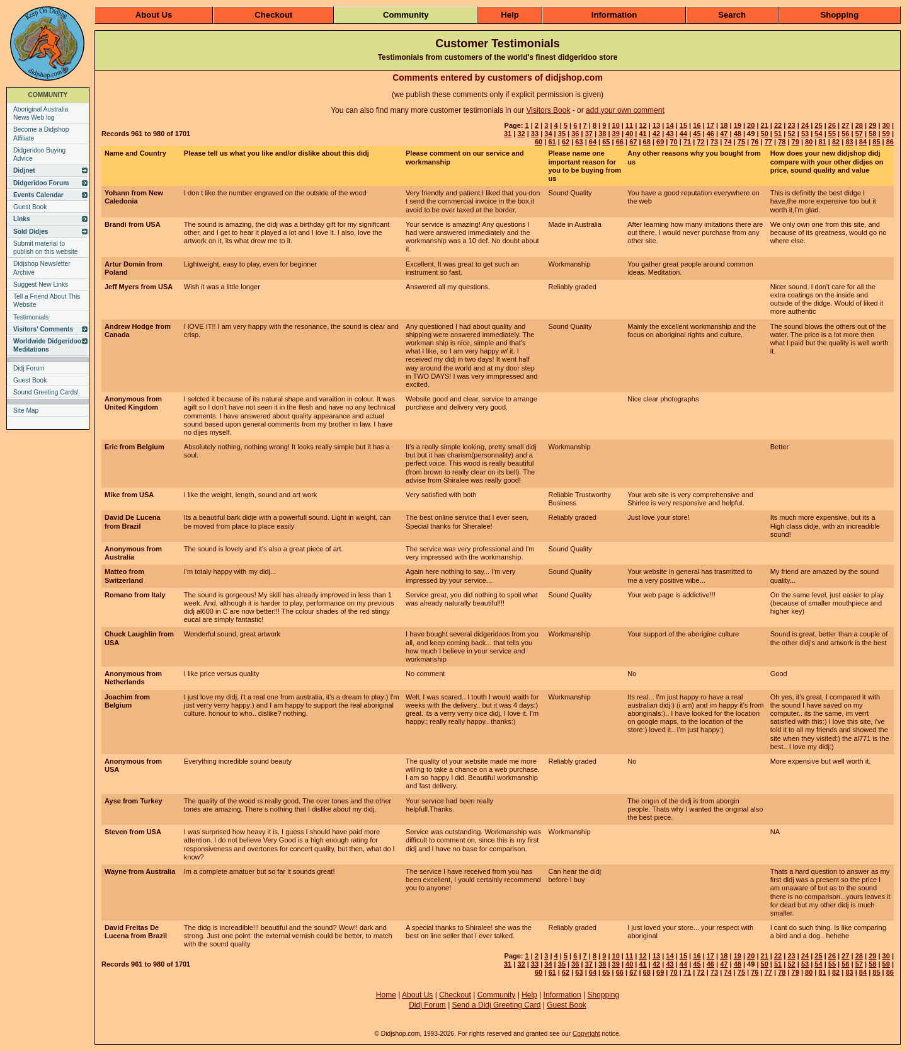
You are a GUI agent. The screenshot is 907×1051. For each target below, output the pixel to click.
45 (696, 133)
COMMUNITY (48, 94)
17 (710, 125)
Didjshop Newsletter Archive (42, 267)
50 (764, 133)
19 (737, 125)
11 (629, 125)
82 (836, 142)
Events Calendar (38, 195)
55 (832, 133)
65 (606, 142)
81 (822, 142)
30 (886, 125)
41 (642, 133)
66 (620, 142)
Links (21, 218)
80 (809, 142)
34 (548, 133)
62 (565, 142)
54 (818, 133)
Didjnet (24, 170)
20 (751, 125)
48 (737, 133)
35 (562, 133)
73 (714, 142)
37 (589, 133)
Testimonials (30, 317)
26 (832, 125)
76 (754, 142)
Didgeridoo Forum (41, 183)
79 (795, 142)
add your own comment (625, 110)
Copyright (586, 1033)
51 (778, 133)
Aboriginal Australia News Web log (40, 113)
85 (876, 142)
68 (647, 142)
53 (805, 133)
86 (890, 142)
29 (872, 125)
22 (778, 125)
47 (723, 133)
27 (845, 125)
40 (629, 133)
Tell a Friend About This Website (46, 300)
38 (602, 133)
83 (849, 142)
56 (845, 133)
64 (592, 142)
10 (616, 125)
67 (633, 142)
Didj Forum (29, 368)
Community (406, 15)
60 (538, 142)
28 (859, 125)
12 (642, 125)
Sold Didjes (30, 231)
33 (535, 133)
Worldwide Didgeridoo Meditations (47, 345)
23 (791, 125)
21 (764, 125)
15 (683, 125)
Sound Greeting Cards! (46, 392)
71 (687, 142)
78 (781, 142)
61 (552, 142)
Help (510, 15)
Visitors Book (549, 110)
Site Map (25, 410)
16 (696, 125)
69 (660, 142)
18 (723, 125)
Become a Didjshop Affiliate (41, 133)
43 (669, 133)
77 (768, 142)
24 (805, 125)
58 (872, 133)
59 (886, 133)
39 (616, 133)
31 (507, 133)
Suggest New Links (40, 284)
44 (683, 133)
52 (791, 133)
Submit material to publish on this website (45, 247)
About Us (154, 15)
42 (656, 133)
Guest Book (30, 207)
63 (579, 142)
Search (732, 15)
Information (614, 15)
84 (863, 142)
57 (859, 133)
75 (741, 142)
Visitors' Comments (43, 329)
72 (700, 142)
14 (669, 125)
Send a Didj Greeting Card (496, 1005)
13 (656, 125)
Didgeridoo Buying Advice (39, 154)
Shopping (839, 15)
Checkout (273, 15)
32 (521, 133)
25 (818, 125)
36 (575, 133)
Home (386, 995)
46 (710, 133)
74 (727, 142)
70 (674, 142)
